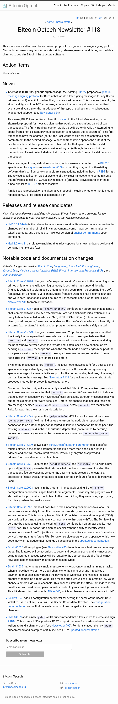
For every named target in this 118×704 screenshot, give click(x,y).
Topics (85, 5)
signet (32, 167)
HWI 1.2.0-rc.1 (16, 243)
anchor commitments (87, 232)
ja (82, 17)
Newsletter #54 (49, 112)
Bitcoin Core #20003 (20, 484)
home (50, 22)
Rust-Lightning (90, 266)
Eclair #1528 (15, 542)
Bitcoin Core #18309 (20, 441)
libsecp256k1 (10, 270)
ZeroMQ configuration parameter (69, 441)
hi (96, 17)
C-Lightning (60, 266)
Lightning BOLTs (12, 274)
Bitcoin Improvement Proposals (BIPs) (81, 270)
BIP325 (104, 163)
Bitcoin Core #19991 (20, 503)
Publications (71, 5)
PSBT (102, 171)
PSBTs (12, 616)
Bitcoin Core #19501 (20, 460)
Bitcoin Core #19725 (20, 414)
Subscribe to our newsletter (24, 635)
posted (63, 119)
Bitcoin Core (45, 266)
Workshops (98, 5)
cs (91, 17)
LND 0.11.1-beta (18, 224)
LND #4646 (53, 586)
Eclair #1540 (15, 593)
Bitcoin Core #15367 (20, 308)
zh (100, 17)
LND (78, 266)
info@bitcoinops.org (14, 681)
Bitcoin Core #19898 (20, 281)
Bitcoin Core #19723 (20, 332)
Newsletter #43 (57, 542)
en (77, 17)
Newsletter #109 (52, 167)
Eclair (71, 266)
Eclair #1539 (15, 562)
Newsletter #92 (61, 620)
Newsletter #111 (59, 376)
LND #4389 (15, 612)
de (105, 17)
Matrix (111, 5)
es (86, 17)
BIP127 (32, 184)
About (57, 5)
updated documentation (94, 536)
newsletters (63, 22)
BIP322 (82, 92)
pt (114, 17)
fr (110, 17)
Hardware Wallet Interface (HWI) (39, 270)
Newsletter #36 (17, 302)
